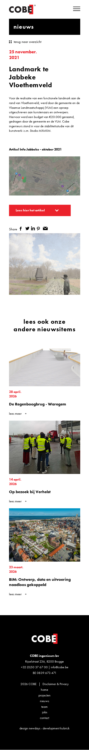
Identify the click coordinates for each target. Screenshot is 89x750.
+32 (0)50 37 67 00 (34, 667)
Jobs (44, 712)
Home (44, 689)
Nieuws (44, 701)
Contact (44, 718)
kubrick (65, 728)
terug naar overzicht (27, 41)
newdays (34, 728)
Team (44, 707)
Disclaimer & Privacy (55, 684)
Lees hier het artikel (30, 210)
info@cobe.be (59, 667)
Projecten (44, 695)
